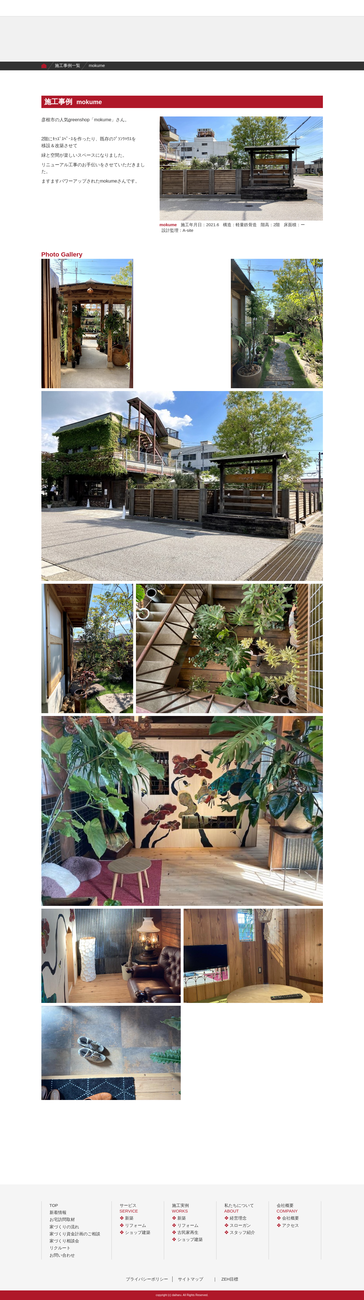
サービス (92, 9)
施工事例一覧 (67, 65)
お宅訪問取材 (62, 1219)
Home (43, 66)
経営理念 (235, 1218)
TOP (54, 1205)
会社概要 (229, 9)
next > (217, 1118)
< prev (147, 1118)
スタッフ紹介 (239, 1232)
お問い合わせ (62, 1255)
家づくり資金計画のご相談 (75, 1233)
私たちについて (178, 9)
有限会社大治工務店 (54, 8)
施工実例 (115, 9)
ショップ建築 (135, 1232)
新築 (126, 1218)
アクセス (288, 1225)
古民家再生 (185, 1232)
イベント (206, 9)
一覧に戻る (182, 1118)
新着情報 (58, 1212)
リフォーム (133, 1225)
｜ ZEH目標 (225, 1279)
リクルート (60, 1247)
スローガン (237, 1225)
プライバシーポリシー (147, 1279)
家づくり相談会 (64, 1240)
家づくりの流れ (144, 9)
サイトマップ (190, 1279)
